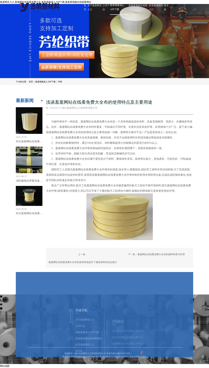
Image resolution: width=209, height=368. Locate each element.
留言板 (166, 7)
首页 (85, 7)
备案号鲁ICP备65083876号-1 (119, 361)
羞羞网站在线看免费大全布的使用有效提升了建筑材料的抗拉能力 (82, 262)
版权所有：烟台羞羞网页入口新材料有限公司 (85, 361)
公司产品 (106, 7)
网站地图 (4, 366)
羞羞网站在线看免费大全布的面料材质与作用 (161, 254)
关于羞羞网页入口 (95, 7)
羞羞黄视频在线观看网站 (137, 7)
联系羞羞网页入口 (156, 7)
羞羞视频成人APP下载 (117, 7)
